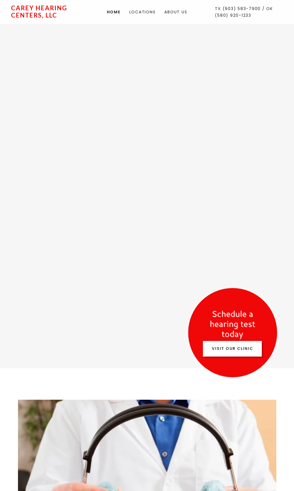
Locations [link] (142, 12)
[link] (45, 16)
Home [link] (113, 12)
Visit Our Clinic (232, 348)
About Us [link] (175, 12)
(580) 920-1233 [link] (233, 15)
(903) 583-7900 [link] (242, 8)
